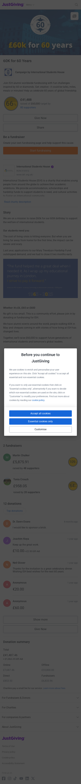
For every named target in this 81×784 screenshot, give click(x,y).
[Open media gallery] (40, 32)
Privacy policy (8, 752)
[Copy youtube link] (11, 427)
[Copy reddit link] (58, 427)
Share (40, 127)
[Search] (76, 4)
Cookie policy (8, 757)
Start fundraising (40, 150)
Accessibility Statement (13, 763)
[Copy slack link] (22, 427)
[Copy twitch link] (70, 427)
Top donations (14, 510)
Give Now (40, 118)
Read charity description (17, 201)
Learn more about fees (54, 688)
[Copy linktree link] (46, 428)
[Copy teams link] (34, 427)
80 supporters (28, 107)
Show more (43, 620)
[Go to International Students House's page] (9, 170)
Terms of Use (8, 746)
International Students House (48, 72)
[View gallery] (74, 16)
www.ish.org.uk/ (24, 174)
